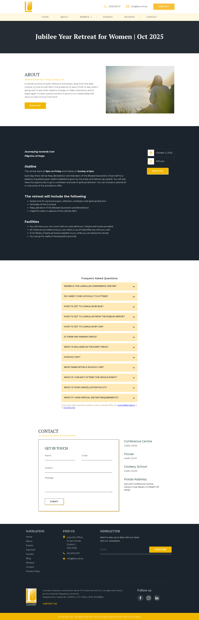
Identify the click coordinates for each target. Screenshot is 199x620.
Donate (108, 17)
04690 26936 (130, 445)
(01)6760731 (114, 6)
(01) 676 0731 (69, 408)
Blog (28, 558)
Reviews (30, 562)
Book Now (35, 105)
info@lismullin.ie (139, 6)
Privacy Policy (33, 571)
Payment (30, 550)
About (64, 17)
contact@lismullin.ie (126, 405)
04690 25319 (130, 458)
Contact (163, 6)
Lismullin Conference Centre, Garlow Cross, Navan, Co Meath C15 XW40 (141, 487)
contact (151, 17)
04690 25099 (130, 471)
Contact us (50, 604)
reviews (129, 17)
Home (45, 17)
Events (29, 545)
